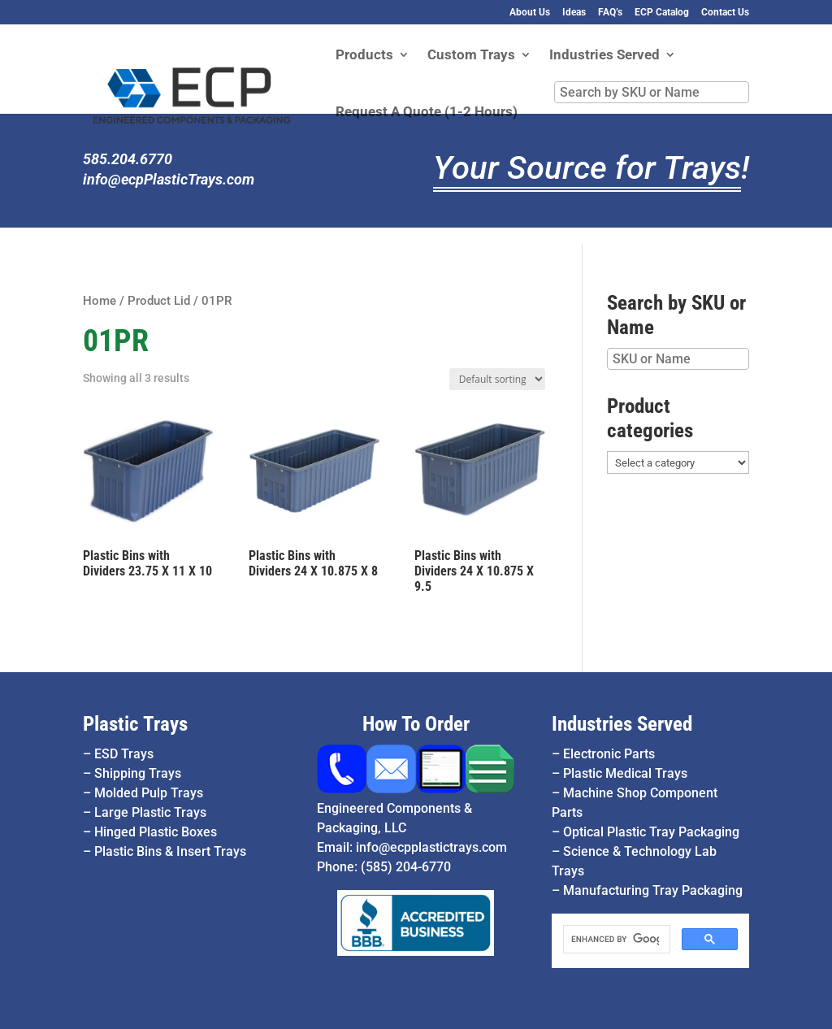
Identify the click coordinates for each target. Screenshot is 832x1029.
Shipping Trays (137, 773)
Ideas (574, 12)
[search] (615, 939)
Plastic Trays (135, 724)
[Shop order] (497, 379)
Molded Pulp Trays (148, 793)
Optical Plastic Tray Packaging (651, 832)
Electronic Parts (609, 754)
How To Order (416, 724)
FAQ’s (610, 12)
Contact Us (725, 12)
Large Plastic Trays (150, 812)
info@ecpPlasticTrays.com (168, 179)
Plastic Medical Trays (625, 773)
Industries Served (604, 56)
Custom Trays (471, 56)
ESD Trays (124, 754)
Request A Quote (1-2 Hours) (427, 112)
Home (99, 300)
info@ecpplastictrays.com (431, 847)
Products (364, 56)
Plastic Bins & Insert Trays (170, 851)
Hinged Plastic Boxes (155, 832)
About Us (529, 12)
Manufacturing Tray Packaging (653, 890)
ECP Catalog (662, 12)
